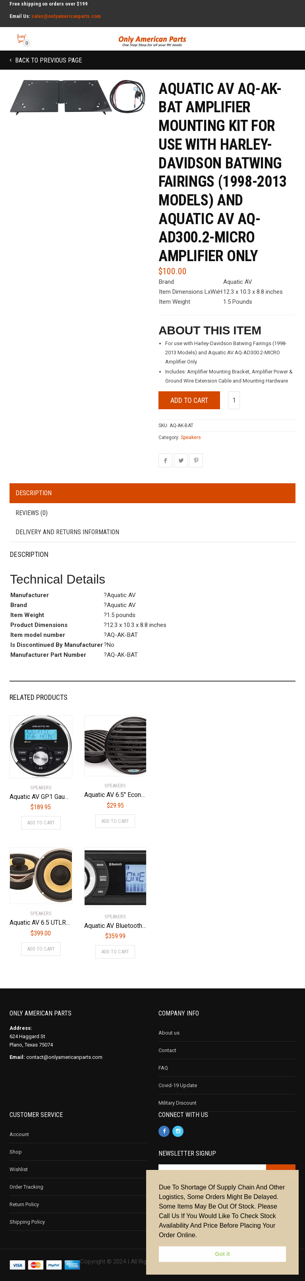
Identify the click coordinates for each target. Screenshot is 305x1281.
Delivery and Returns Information (67, 532)
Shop (16, 1152)
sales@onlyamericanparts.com (66, 16)
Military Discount (177, 1103)
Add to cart (189, 400)
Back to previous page (48, 60)
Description (33, 493)
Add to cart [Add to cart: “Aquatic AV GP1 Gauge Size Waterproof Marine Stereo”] (41, 823)
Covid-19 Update (177, 1085)
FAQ (163, 1068)
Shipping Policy (27, 1222)
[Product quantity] (234, 400)
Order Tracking (26, 1187)
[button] (137, 90)
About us (169, 1033)
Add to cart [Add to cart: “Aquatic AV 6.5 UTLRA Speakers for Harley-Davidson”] (41, 949)
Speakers (191, 437)
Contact (167, 1050)
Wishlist (19, 1169)
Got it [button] (222, 1254)
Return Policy (24, 1204)
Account (19, 1134)
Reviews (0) (31, 513)
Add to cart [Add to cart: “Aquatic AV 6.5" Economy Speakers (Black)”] (115, 821)
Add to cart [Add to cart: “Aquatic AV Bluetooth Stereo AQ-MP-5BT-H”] (115, 952)
